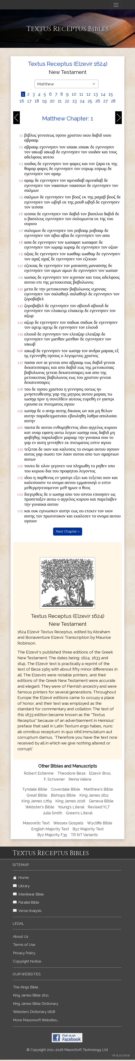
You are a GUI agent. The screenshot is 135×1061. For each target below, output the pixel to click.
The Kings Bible (25, 987)
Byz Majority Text (88, 829)
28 (113, 101)
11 (81, 94)
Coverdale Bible (65, 789)
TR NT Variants (84, 834)
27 (105, 101)
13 (96, 94)
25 (90, 101)
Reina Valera (80, 779)
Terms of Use (24, 944)
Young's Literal (71, 807)
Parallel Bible (26, 902)
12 (88, 94)
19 (44, 101)
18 (37, 101)
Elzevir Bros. (100, 773)
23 (74, 101)
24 (82, 101)
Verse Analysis (27, 911)
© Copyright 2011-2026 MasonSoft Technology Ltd (67, 1050)
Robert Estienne (39, 773)
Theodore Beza (71, 773)
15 (111, 94)
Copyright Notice (27, 961)
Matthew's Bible (98, 789)
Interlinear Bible (28, 894)
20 (52, 101)
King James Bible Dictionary (35, 1003)
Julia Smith (53, 813)
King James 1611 (94, 795)
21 (60, 101)
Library (21, 886)
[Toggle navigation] (116, 5)
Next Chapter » (67, 531)
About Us (20, 936)
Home (21, 877)
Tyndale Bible (34, 789)
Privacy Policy (24, 953)
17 (29, 101)
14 (103, 94)
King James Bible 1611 (31, 995)
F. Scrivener (54, 779)
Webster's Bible (39, 807)
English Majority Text (50, 829)
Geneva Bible (101, 801)
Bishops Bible (63, 795)
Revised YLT (99, 807)
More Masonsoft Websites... (36, 1020)
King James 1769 (37, 801)
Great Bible (37, 795)
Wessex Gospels (68, 823)
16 (22, 101)
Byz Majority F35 (52, 834)
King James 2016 (70, 801)
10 (74, 94)
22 (67, 101)
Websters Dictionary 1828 (34, 1012)
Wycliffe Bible (99, 823)
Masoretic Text (36, 823)
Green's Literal (79, 813)
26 (97, 101)
